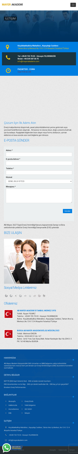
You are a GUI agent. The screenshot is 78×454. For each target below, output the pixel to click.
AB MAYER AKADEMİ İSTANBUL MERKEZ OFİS (36, 311)
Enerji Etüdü (26, 401)
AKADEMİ (12, 4)
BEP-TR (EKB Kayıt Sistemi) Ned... (16, 381)
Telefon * (10, 168)
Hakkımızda (10, 405)
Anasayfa (9, 401)
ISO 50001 (26, 409)
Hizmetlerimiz (11, 409)
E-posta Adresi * (13, 159)
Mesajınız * (11, 187)
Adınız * (9, 150)
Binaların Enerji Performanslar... (15, 387)
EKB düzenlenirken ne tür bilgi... (15, 384)
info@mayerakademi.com (28, 61)
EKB (7, 413)
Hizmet (9, 177)
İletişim (25, 413)
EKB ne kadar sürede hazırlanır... (40, 381)
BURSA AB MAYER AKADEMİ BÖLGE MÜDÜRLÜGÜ (38, 331)
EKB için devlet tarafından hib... (38, 384)
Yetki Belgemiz (28, 405)
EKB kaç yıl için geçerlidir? (59, 384)
